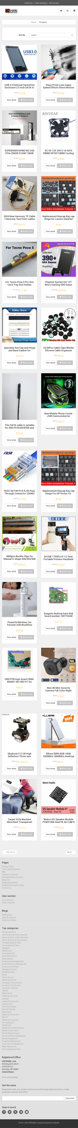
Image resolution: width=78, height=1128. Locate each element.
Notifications (7, 917)
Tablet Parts (7, 996)
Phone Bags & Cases (10, 1036)
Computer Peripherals (11, 988)
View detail (11, 100)
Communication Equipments (14, 1038)
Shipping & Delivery (10, 885)
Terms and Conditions (11, 872)
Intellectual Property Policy (13, 887)
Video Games (7, 961)
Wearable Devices (9, 972)
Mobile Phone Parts (10, 1033)
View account (54, 3)
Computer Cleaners (10, 990)
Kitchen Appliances (10, 1041)
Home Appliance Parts (11, 1052)
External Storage (9, 1009)
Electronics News (9, 922)
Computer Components (12, 985)
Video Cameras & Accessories (14, 942)
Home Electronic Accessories (14, 966)
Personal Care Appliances (12, 1046)
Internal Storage (8, 1012)
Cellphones (6, 1028)
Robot (4, 977)
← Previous (9, 852)
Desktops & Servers (10, 1022)
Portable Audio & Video (11, 945)
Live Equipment (8, 956)
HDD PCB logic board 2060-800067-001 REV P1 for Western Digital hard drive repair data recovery (19, 683)
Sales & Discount (9, 920)
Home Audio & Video (10, 948)
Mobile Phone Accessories (13, 1030)
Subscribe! (70, 1101)
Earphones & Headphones (13, 964)
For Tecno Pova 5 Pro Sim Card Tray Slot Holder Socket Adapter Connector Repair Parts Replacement (19, 286)
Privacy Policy (7, 869)
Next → (70, 852)
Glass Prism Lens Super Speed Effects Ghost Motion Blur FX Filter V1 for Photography (58, 89)
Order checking (40, 3)
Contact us (28, 3)
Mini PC (5, 1020)
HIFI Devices (7, 953)
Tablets (5, 993)
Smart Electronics (9, 958)
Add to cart (26, 100)
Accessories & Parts (10, 969)
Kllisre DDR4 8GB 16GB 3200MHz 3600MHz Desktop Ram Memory (58, 756)
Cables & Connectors (10, 1017)
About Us (6, 882)
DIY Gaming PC (8, 1025)
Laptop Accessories (10, 1004)
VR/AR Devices (8, 974)
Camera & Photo (9, 934)
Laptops (5, 1001)
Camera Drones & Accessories (14, 937)
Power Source (8, 980)
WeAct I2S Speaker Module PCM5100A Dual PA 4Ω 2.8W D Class (59, 822)
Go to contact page (10, 1080)
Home (33, 22)
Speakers (6, 950)
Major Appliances (9, 1049)
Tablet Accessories (10, 998)
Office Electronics (9, 982)
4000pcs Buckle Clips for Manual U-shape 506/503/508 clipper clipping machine (19, 559)
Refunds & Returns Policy (12, 880)
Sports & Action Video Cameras (15, 940)
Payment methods (10, 877)
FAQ (3, 874)
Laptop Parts (7, 1006)
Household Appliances (11, 1044)
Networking (7, 1014)
